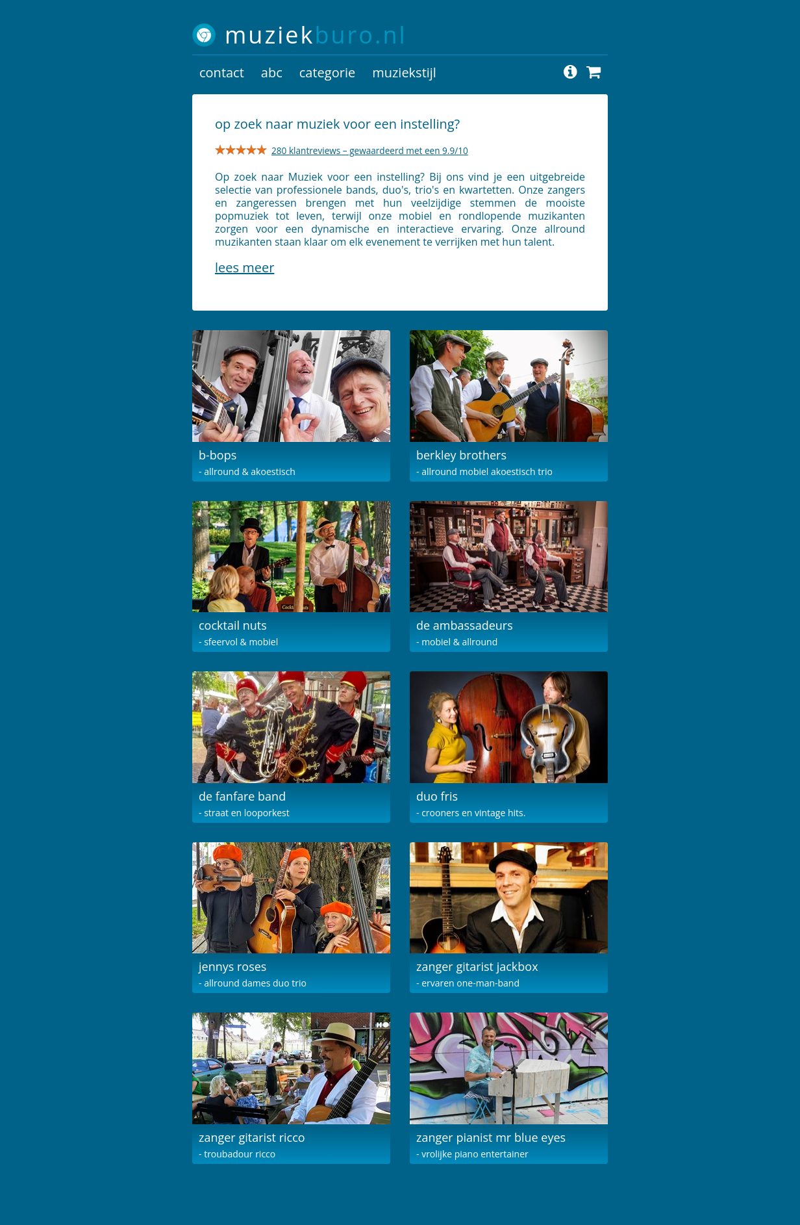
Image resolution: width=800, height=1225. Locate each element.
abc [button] (271, 72)
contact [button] (221, 72)
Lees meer (244, 267)
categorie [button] (327, 72)
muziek (316, 35)
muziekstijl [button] (404, 72)
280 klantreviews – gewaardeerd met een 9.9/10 (369, 150)
